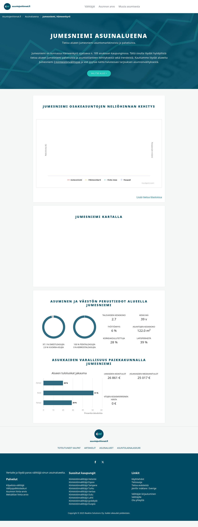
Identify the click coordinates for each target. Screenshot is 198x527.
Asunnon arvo (107, 6)
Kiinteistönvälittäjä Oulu (81, 494)
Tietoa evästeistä (140, 485)
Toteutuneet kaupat (69, 447)
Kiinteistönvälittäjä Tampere (83, 485)
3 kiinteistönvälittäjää (67, 62)
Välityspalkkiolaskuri (16, 488)
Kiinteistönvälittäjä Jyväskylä (83, 500)
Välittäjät (90, 6)
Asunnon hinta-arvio (16, 491)
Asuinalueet (106, 447)
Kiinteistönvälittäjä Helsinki (82, 479)
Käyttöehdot (138, 479)
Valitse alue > (99, 73)
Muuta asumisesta (129, 6)
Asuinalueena (31, 16)
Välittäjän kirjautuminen (144, 493)
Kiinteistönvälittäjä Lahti (81, 497)
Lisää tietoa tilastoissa (149, 197)
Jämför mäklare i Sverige (144, 488)
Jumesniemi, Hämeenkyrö (56, 16)
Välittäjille (137, 497)
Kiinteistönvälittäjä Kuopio (82, 503)
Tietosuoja (137, 482)
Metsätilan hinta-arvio (17, 494)
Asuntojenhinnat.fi (11, 16)
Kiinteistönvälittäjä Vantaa (82, 491)
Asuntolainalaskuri (128, 447)
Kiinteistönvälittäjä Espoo (81, 482)
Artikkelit (90, 447)
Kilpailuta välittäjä (15, 485)
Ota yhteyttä (138, 500)
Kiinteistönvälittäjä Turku (81, 488)
